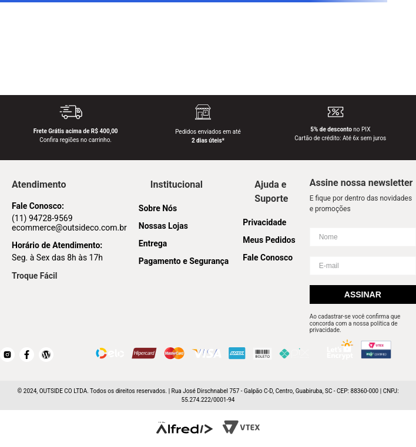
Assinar (362, 294)
